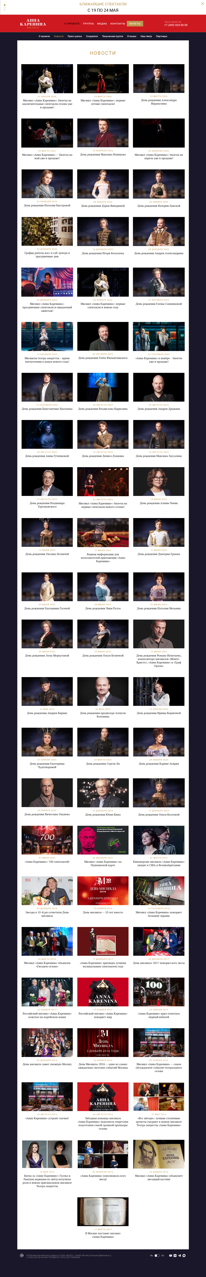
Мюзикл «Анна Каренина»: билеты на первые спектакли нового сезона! (103, 505)
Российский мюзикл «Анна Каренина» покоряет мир (103, 1015)
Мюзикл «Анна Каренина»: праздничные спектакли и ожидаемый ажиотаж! (47, 307)
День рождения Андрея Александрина (158, 253)
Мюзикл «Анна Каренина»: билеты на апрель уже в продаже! (159, 156)
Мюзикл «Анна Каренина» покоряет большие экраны (159, 914)
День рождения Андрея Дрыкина (159, 409)
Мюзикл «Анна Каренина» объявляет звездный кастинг (159, 1177)
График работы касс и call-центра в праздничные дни (47, 254)
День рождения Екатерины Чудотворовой (47, 765)
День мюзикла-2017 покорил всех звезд (159, 963)
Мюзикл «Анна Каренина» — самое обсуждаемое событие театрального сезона (159, 1067)
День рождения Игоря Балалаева (103, 253)
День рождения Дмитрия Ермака (159, 554)
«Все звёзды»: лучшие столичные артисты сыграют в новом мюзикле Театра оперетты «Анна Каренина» (159, 1121)
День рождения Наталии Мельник (159, 608)
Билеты (135, 23)
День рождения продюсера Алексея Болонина (103, 714)
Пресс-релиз (75, 36)
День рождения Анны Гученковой (47, 456)
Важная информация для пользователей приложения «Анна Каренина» (103, 557)
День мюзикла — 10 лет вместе (103, 912)
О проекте (72, 23)
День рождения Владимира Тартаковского (47, 504)
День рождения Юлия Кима (103, 814)
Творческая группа (112, 36)
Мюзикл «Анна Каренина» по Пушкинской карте (103, 863)
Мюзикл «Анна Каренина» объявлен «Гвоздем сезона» (47, 964)
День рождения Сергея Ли (103, 763)
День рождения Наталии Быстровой (47, 205)
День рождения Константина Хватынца (47, 409)
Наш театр (146, 36)
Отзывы (131, 36)
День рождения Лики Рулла (103, 608)
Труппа (88, 23)
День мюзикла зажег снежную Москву (47, 1064)
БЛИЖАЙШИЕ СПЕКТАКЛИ (103, 3)
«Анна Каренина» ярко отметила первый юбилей (159, 1015)
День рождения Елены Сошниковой (159, 304)
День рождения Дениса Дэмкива (103, 456)
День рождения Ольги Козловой (158, 814)
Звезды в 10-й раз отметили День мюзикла (47, 914)
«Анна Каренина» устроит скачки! (47, 1118)
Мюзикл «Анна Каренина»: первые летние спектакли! (103, 102)
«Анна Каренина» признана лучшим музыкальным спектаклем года (103, 964)
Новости (59, 36)
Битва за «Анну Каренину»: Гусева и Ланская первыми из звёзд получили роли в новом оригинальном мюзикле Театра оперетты (47, 1181)
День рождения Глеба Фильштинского (103, 358)
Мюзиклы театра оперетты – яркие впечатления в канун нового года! (47, 359)
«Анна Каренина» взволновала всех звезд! (103, 1177)
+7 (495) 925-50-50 (175, 25)
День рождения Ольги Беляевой (103, 655)
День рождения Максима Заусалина (159, 456)
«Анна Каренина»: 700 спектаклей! (47, 862)
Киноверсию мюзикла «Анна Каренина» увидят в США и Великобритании (159, 863)
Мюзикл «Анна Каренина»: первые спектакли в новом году (103, 305)
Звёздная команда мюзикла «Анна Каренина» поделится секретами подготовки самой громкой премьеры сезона (103, 1123)
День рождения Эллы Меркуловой (47, 655)
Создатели (92, 36)
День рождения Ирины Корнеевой (159, 713)
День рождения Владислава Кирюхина (103, 409)
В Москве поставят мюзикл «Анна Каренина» (103, 1235)
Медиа (102, 23)
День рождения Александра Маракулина (159, 101)
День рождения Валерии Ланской (159, 206)
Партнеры (161, 36)
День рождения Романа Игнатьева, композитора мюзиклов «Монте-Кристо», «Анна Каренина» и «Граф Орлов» (158, 661)
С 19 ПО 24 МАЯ (103, 10)
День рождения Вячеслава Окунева (47, 814)
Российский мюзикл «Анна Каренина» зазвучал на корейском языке (47, 1015)
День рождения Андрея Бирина (47, 713)
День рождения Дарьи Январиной (103, 206)
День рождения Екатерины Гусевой (47, 608)
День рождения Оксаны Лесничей (47, 554)
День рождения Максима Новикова (103, 154)
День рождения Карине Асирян (159, 763)
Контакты (117, 23)
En (163, 1255)
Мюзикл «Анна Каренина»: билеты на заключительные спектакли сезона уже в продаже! (47, 104)
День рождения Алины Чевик (159, 503)
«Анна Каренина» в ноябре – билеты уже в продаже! (158, 359)
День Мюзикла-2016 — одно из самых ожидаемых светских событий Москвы (103, 1065)
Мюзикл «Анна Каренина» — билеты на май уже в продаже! (47, 156)
